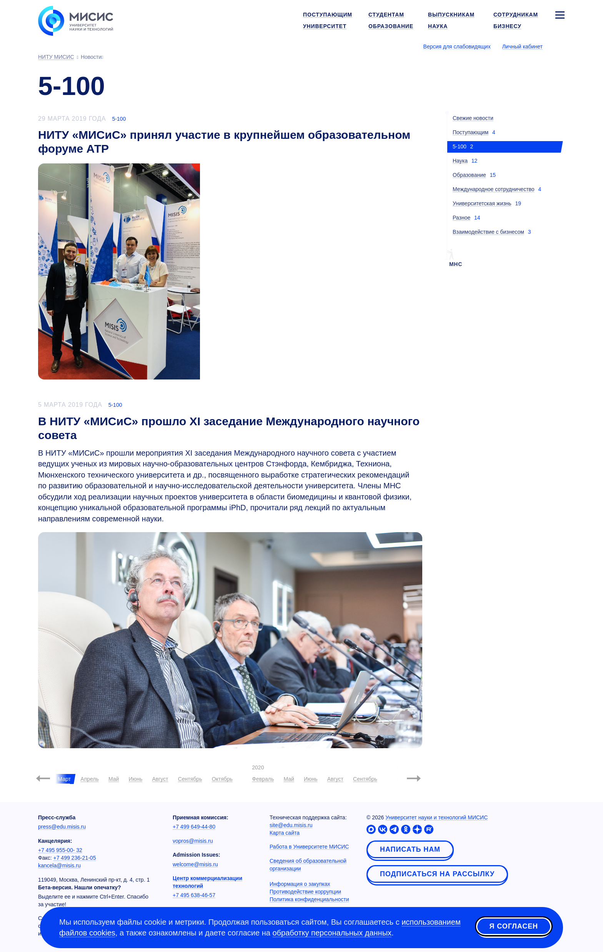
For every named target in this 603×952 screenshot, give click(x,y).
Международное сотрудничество (494, 189)
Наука (460, 161)
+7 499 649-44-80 (194, 827)
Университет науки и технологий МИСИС (436, 817)
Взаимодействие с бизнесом (488, 232)
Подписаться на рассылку (437, 874)
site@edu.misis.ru (291, 825)
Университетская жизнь (482, 203)
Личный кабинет (522, 46)
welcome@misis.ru (195, 864)
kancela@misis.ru (59, 865)
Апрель (89, 779)
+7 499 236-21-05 (74, 858)
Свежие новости (473, 118)
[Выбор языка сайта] (559, 46)
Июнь (136, 779)
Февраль (263, 779)
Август (160, 779)
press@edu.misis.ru (62, 827)
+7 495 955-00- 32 (60, 850)
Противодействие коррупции (305, 892)
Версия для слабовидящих (457, 46)
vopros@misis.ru (193, 841)
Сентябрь (190, 779)
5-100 (119, 119)
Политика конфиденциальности (309, 899)
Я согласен (514, 926)
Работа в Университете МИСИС (309, 847)
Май (113, 779)
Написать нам (410, 849)
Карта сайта (285, 833)
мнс (455, 264)
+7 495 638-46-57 (194, 895)
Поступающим (470, 132)
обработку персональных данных (331, 933)
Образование (469, 175)
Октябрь (222, 779)
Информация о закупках (300, 884)
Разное (461, 218)
